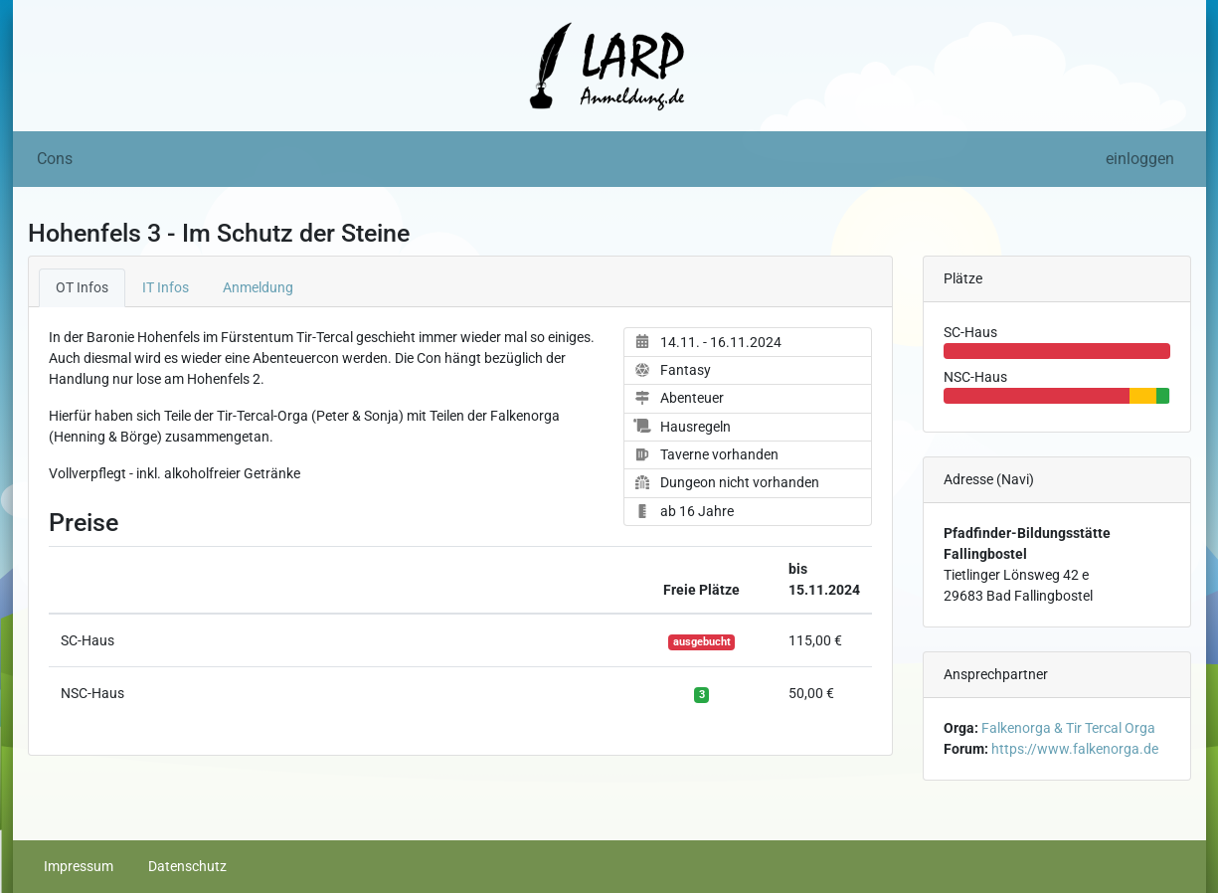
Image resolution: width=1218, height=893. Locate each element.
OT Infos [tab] (82, 287)
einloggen (1140, 158)
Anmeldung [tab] (258, 287)
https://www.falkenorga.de (1074, 749)
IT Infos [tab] (165, 287)
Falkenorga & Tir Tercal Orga (1068, 728)
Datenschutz (187, 866)
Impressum (78, 866)
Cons (55, 158)
